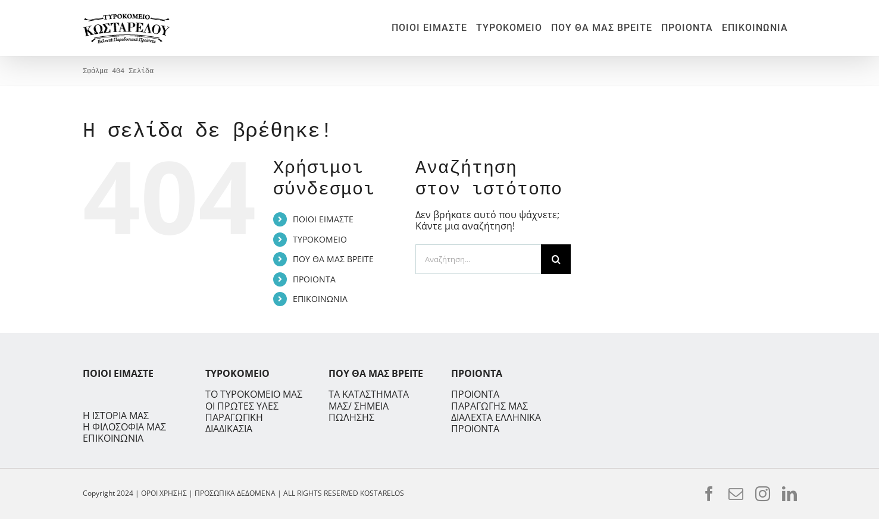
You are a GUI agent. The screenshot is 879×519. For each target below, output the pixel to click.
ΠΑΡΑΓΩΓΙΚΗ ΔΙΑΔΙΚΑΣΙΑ (234, 423)
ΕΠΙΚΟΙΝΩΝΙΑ (320, 298)
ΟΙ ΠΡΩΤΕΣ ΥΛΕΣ (242, 406)
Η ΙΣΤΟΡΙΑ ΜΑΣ (116, 416)
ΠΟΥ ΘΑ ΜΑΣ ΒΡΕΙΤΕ (333, 259)
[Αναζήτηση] (556, 259)
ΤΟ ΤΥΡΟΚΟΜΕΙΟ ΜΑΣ (253, 394)
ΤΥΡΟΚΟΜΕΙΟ (320, 239)
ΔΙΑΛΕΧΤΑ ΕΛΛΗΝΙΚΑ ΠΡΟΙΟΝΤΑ (496, 423)
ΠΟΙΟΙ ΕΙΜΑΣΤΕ (323, 219)
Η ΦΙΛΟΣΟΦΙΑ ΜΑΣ (124, 427)
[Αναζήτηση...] (478, 259)
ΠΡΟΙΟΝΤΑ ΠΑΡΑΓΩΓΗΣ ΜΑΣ (489, 400)
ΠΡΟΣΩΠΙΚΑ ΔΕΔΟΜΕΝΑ (235, 493)
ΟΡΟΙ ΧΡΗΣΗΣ (164, 493)
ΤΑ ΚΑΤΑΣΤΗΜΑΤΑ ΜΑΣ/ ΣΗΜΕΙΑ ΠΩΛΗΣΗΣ (369, 405)
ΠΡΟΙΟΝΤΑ (314, 279)
